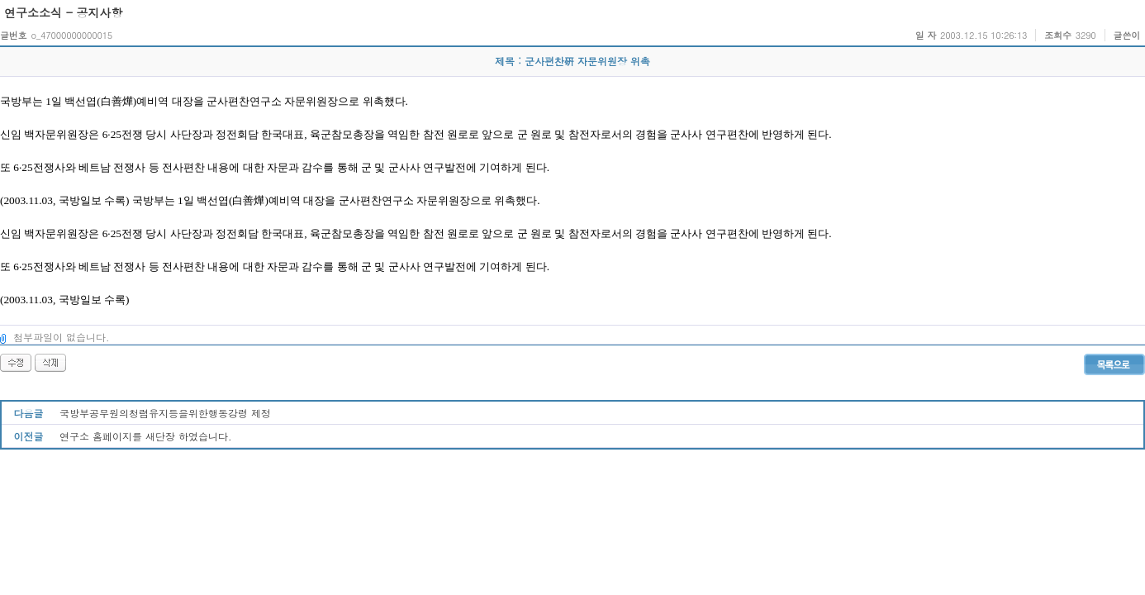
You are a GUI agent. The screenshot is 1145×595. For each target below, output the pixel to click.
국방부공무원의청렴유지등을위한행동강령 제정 (165, 413)
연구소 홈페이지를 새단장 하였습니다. (145, 436)
